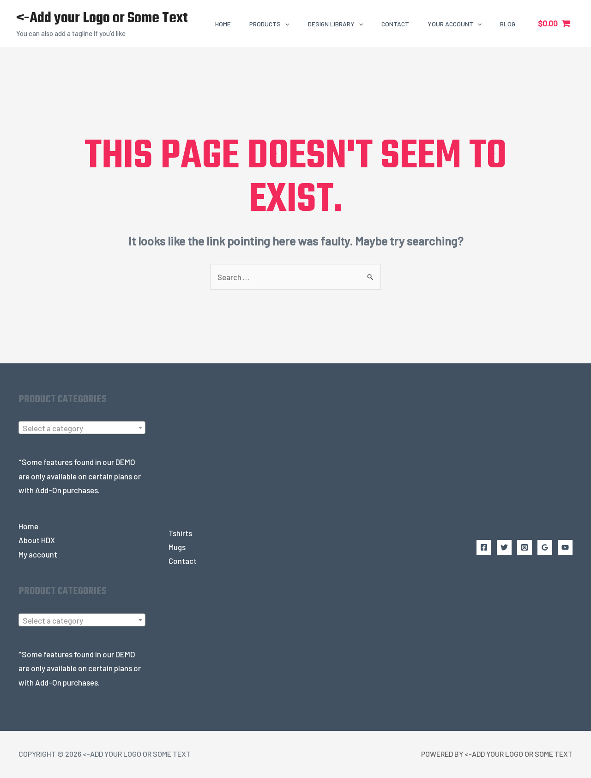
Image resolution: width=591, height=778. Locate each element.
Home (28, 526)
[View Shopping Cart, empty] (554, 23)
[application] (285, 24)
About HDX (36, 540)
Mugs (177, 547)
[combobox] (81, 428)
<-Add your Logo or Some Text (102, 18)
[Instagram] (524, 547)
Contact (183, 561)
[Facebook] (483, 547)
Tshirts (180, 533)
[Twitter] (504, 547)
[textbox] (82, 428)
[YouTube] (565, 547)
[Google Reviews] (544, 547)
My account (38, 554)
